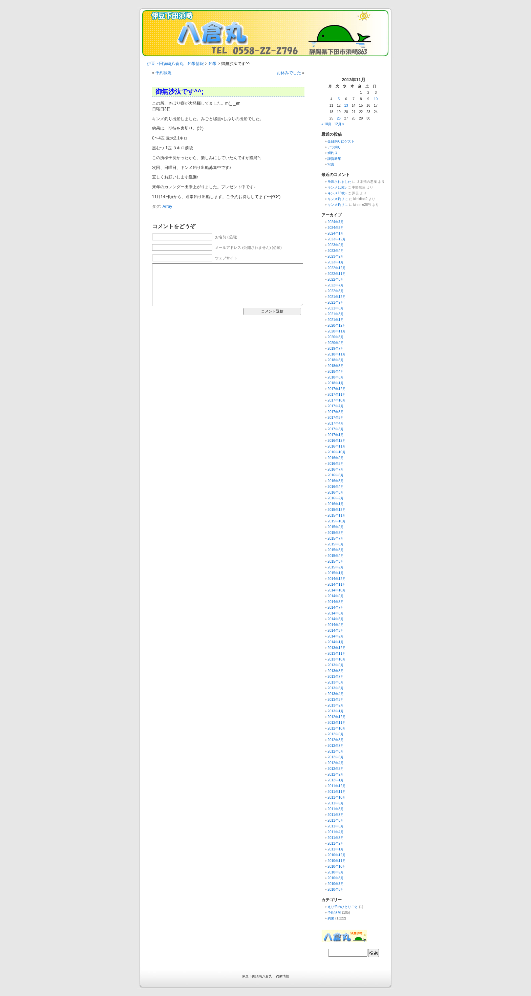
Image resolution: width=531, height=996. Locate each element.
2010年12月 (336, 855)
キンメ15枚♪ (336, 187)
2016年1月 (335, 504)
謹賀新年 (334, 158)
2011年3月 (335, 838)
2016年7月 (335, 469)
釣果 (330, 918)
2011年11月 (336, 792)
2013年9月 (335, 665)
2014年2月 (335, 636)
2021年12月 (336, 297)
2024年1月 (335, 233)
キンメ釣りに (337, 199)
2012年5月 (335, 757)
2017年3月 (335, 429)
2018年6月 (335, 360)
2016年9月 (335, 458)
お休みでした (289, 72)
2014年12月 (336, 579)
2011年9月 (335, 803)
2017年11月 (336, 394)
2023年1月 (335, 262)
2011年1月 (335, 849)
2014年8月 (335, 602)
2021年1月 (335, 320)
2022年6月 (335, 291)
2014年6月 (335, 613)
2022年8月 (335, 279)
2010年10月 (336, 866)
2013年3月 (335, 699)
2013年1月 (335, 711)
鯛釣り (332, 153)
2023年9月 (335, 245)
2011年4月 (335, 832)
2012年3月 (335, 769)
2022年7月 (335, 285)
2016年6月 (335, 475)
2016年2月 (335, 498)
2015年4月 (335, 556)
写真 (330, 164)
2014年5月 (335, 619)
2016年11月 (336, 446)
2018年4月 (335, 371)
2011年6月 (335, 820)
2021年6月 (335, 308)
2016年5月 (335, 481)
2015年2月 (335, 567)
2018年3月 (335, 377)
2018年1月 (335, 383)
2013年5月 (335, 688)
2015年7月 (335, 538)
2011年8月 (335, 809)
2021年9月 (335, 302)
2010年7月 (335, 884)
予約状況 (163, 72)
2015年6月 (335, 544)
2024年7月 (335, 222)
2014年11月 (336, 584)
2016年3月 (335, 492)
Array (167, 206)
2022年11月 (336, 274)
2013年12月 (336, 648)
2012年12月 (336, 717)
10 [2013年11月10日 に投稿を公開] (376, 99)
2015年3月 (335, 561)
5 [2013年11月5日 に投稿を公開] (339, 99)
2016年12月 (336, 440)
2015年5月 (335, 550)
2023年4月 (335, 251)
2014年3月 (335, 630)
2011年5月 (335, 826)
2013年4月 (335, 694)
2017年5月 (335, 417)
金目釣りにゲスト (341, 141)
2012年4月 (335, 763)
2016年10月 (336, 452)
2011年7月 (335, 815)
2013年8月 (335, 671)
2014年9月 (335, 596)
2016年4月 (335, 487)
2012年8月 (335, 740)
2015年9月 (335, 527)
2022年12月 (336, 268)
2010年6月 (335, 889)
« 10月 (326, 124)
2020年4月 (335, 343)
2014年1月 (335, 642)
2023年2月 (335, 256)
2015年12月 (336, 510)
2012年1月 (335, 780)
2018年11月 (336, 354)
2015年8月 (335, 533)
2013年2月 (335, 705)
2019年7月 (335, 348)
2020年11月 (336, 331)
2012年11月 (336, 722)
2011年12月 (336, 786)
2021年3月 (335, 314)
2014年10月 (336, 590)
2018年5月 (335, 366)
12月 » (339, 124)
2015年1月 (335, 573)
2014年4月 (335, 625)
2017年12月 (336, 389)
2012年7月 (335, 746)
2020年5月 (335, 337)
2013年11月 (336, 653)
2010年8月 (335, 878)
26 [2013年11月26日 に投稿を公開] (339, 118)
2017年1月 (335, 435)
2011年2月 (335, 843)
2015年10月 (336, 521)
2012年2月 (335, 774)
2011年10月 (336, 797)
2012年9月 (335, 734)
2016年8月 (335, 463)
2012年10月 (336, 728)
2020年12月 (336, 325)
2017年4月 (335, 423)
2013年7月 (335, 676)
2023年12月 (336, 239)
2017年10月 (336, 400)
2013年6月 (335, 682)
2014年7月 (335, 607)
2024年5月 (335, 228)
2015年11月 (336, 515)
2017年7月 (335, 406)
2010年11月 (336, 861)
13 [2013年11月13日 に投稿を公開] (346, 105)
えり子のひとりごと (342, 907)
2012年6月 (335, 751)
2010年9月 (335, 872)
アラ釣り (334, 147)
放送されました (339, 181)
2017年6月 (335, 412)
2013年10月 (336, 659)
